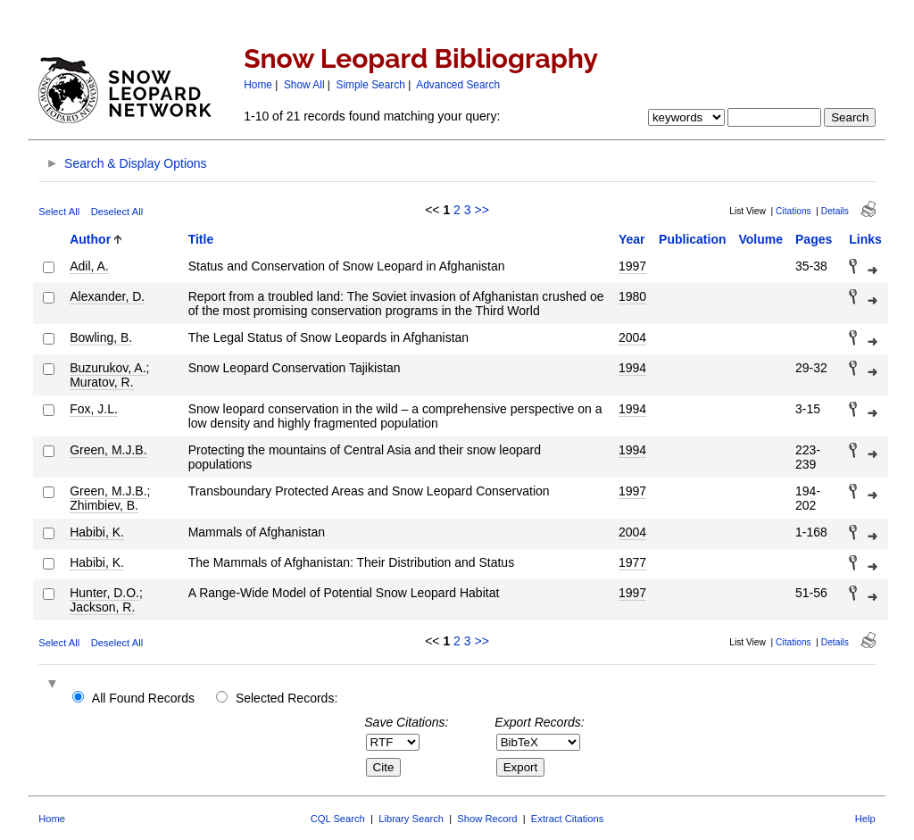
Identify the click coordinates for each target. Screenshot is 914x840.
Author (90, 239)
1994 (632, 368)
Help (865, 818)
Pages (813, 239)
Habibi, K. (97, 532)
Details (835, 211)
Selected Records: (286, 698)
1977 (632, 562)
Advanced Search (458, 85)
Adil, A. (89, 266)
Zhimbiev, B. (104, 505)
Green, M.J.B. (108, 450)
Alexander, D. (107, 296)
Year (632, 239)
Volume (761, 239)
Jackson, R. (102, 607)
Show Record (487, 818)
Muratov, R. (101, 382)
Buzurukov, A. (107, 368)
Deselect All (117, 211)
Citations (793, 211)
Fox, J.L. (94, 409)
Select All (58, 211)
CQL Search (338, 818)
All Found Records (143, 698)
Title (201, 239)
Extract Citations (567, 818)
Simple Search (371, 85)
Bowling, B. (101, 337)
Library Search (411, 818)
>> (481, 210)
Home (258, 85)
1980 (632, 296)
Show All (304, 85)
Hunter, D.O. (104, 593)
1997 (632, 266)
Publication (692, 239)
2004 (632, 337)
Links (865, 239)
